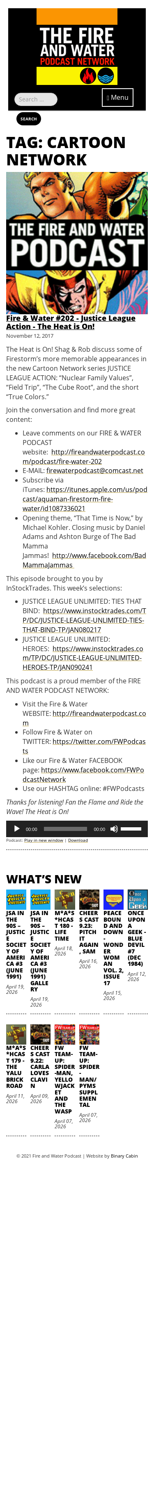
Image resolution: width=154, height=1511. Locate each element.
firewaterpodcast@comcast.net (94, 470)
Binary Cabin (124, 1156)
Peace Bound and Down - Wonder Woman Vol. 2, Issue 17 (113, 947)
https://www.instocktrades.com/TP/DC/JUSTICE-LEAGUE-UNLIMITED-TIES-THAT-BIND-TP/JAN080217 (84, 620)
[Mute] (114, 829)
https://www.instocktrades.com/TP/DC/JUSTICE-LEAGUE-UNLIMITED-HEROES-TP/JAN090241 (83, 658)
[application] (77, 829)
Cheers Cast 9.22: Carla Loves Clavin (40, 1067)
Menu (118, 97)
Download (78, 840)
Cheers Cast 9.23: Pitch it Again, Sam (89, 932)
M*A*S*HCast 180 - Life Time (64, 925)
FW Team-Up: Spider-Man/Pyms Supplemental (89, 1076)
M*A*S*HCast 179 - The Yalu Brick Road (16, 1067)
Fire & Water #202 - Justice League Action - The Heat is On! (71, 322)
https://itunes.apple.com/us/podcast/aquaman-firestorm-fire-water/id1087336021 (85, 499)
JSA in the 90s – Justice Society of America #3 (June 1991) (16, 944)
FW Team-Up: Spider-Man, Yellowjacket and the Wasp (65, 1079)
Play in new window (43, 840)
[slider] (65, 829)
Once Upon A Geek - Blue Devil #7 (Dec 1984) (137, 938)
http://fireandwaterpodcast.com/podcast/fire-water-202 (84, 456)
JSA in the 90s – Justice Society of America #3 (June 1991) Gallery (40, 951)
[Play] (17, 829)
